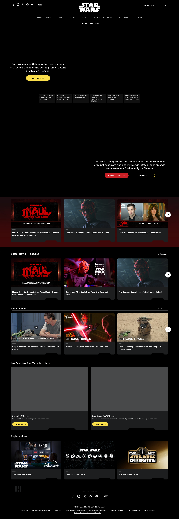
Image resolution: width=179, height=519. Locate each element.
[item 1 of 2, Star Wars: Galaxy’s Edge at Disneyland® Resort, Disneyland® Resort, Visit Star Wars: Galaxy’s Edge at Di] (49, 397)
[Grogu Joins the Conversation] (81, 98)
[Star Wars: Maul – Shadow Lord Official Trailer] (132, 98)
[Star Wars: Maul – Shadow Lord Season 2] (47, 98)
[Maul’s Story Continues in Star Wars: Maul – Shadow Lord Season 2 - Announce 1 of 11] (36, 213)
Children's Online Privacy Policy (75, 510)
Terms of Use (24, 510)
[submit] (145, 5)
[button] (4, 65)
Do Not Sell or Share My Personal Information (87, 513)
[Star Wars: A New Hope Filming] (115, 98)
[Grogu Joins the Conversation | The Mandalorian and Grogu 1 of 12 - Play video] (36, 327)
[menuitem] (61, 18)
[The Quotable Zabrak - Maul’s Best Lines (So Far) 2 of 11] (89, 213)
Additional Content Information (41, 510)
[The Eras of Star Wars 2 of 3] (89, 455)
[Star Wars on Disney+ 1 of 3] (36, 455)
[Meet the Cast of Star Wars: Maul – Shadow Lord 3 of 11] (142, 213)
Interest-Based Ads (149, 510)
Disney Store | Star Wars (117, 510)
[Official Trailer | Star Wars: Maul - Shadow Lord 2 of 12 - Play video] (89, 327)
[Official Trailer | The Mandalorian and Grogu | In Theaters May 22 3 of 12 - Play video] (142, 327)
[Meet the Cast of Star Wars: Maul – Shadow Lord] (64, 98)
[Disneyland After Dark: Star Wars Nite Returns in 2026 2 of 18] (89, 273)
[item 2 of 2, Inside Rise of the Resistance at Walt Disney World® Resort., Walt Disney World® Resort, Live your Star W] (129, 397)
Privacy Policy (58, 510)
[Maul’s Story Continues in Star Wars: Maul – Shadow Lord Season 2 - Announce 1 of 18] (36, 273)
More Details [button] (38, 73)
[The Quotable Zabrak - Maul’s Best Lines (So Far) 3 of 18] (142, 273)
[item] (45, 18)
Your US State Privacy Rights (97, 510)
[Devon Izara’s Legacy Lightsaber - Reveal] (98, 98)
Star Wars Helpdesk (134, 510)
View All (162, 254)
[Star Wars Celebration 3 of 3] (142, 455)
